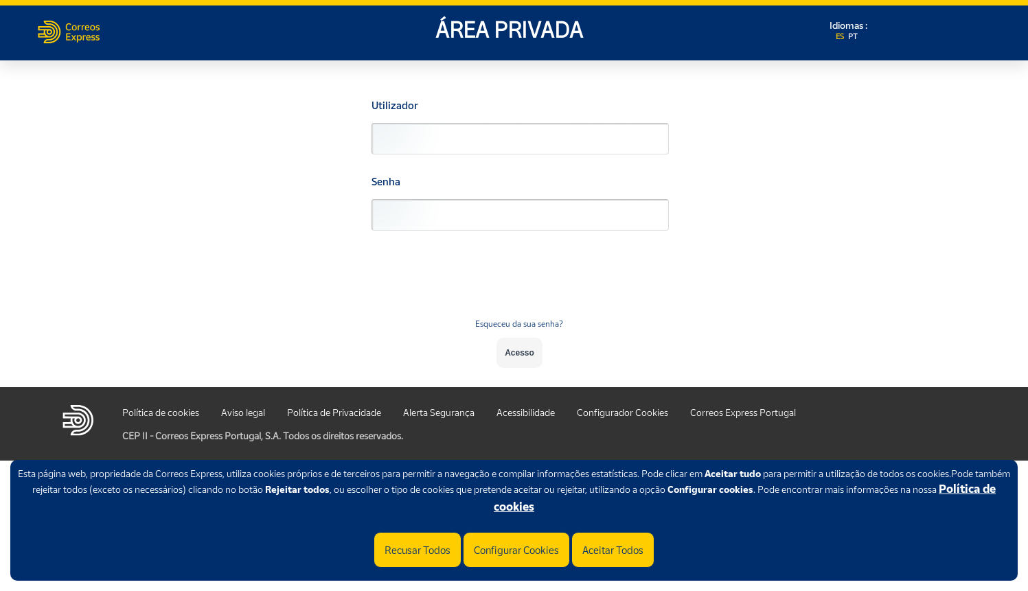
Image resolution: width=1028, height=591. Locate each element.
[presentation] (519, 283)
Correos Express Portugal (743, 412)
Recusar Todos (417, 550)
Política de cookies (160, 412)
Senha (386, 181)
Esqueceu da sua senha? (519, 323)
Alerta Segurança (439, 412)
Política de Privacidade (334, 412)
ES (840, 36)
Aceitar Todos (612, 550)
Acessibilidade (525, 412)
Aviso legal (243, 412)
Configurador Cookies (622, 412)
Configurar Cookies (516, 550)
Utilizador (395, 105)
